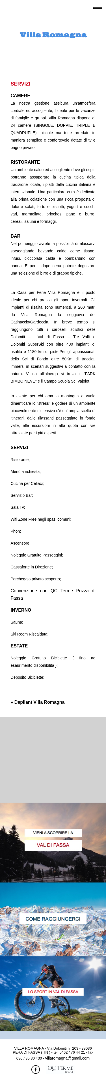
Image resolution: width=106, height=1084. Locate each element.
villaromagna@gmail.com (67, 1058)
